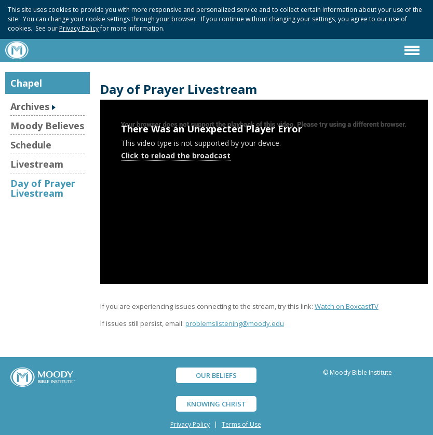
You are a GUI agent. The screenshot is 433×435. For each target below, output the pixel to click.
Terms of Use (241, 424)
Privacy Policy (79, 28)
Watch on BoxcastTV (346, 306)
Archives (29, 106)
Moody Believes (47, 125)
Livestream (36, 164)
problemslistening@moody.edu (234, 323)
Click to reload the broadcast (176, 155)
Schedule (30, 145)
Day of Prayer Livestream (42, 188)
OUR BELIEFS (216, 375)
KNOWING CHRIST (216, 404)
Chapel (26, 83)
